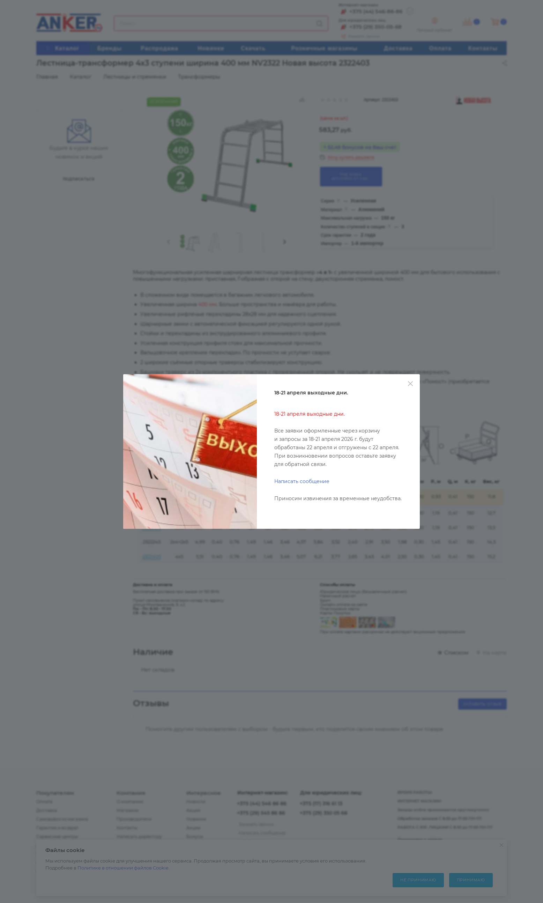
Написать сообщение (301, 481)
